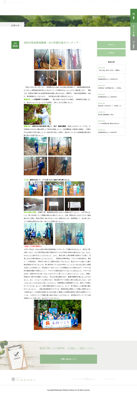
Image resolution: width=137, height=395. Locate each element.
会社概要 (55, 3)
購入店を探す (133, 16)
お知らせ (111, 45)
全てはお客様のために (95, 3)
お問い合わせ (127, 3)
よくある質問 (133, 31)
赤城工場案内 (78, 3)
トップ (13, 12)
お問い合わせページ (68, 360)
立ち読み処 (133, 44)
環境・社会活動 (112, 3)
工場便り (111, 53)
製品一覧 (66, 3)
